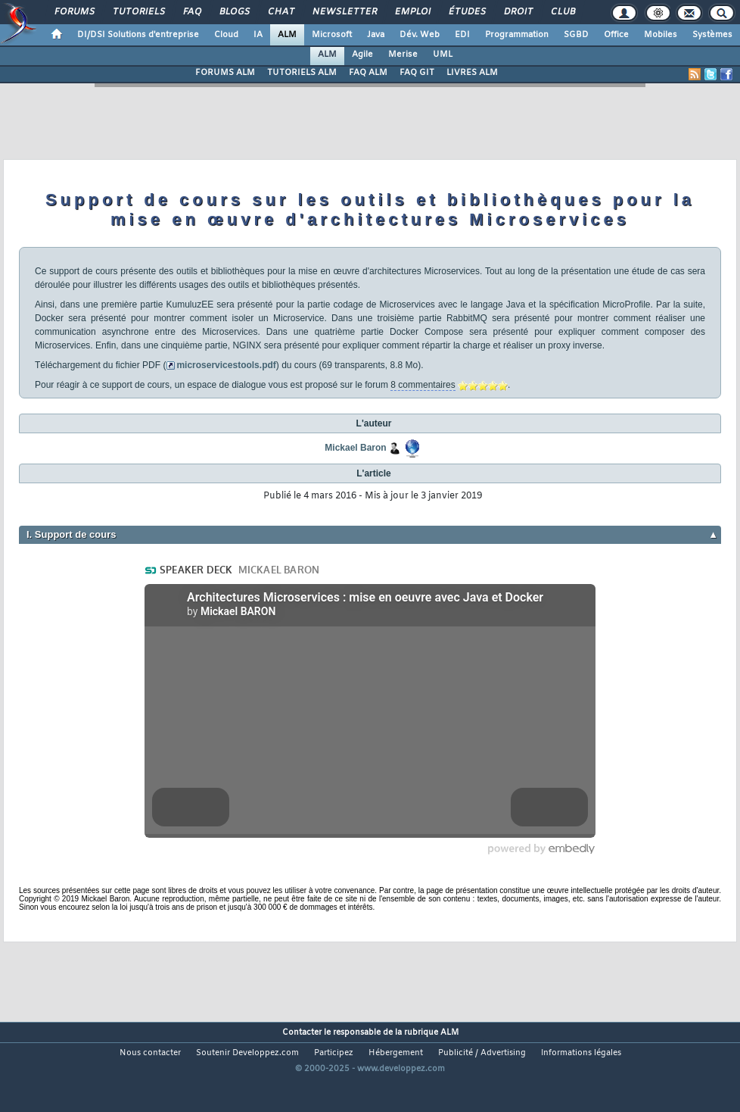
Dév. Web (420, 35)
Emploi (412, 12)
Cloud (226, 35)
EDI (462, 35)
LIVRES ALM (472, 72)
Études (466, 12)
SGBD (576, 35)
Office (616, 35)
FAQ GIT (417, 72)
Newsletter (344, 12)
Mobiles (660, 35)
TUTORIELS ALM (302, 72)
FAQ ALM (368, 72)
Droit (517, 12)
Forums (73, 12)
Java (375, 35)
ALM (287, 35)
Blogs (233, 12)
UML (442, 54)
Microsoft (332, 35)
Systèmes (712, 35)
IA (258, 35)
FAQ (191, 12)
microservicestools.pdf (225, 365)
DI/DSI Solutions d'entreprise (138, 35)
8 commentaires (422, 385)
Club (562, 12)
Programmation (517, 35)
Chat (280, 12)
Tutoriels (138, 12)
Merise (403, 54)
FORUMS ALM (225, 72)
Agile (362, 54)
